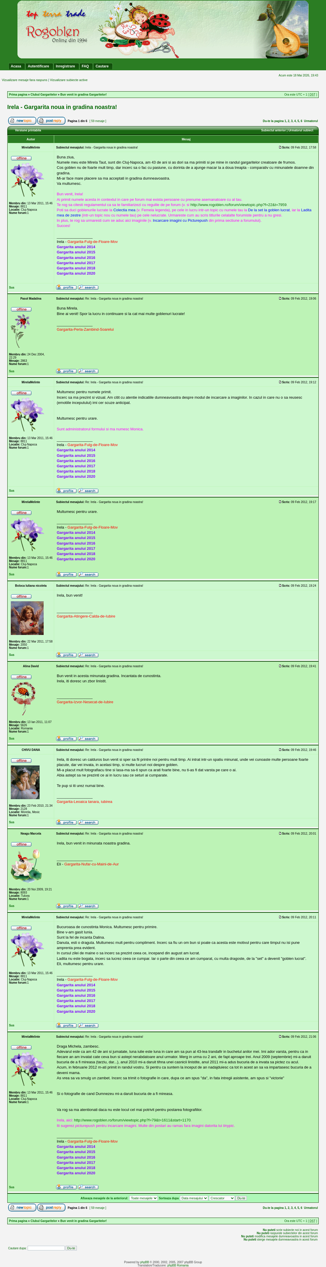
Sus (11, 287)
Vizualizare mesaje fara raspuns (24, 80)
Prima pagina (18, 94)
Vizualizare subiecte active (68, 80)
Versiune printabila (28, 130)
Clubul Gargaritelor (44, 94)
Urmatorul (311, 121)
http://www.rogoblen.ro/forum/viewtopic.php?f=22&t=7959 (238, 205)
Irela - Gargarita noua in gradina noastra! (62, 107)
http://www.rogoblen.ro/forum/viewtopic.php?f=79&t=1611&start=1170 (132, 1120)
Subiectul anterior (273, 130)
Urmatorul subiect (300, 130)
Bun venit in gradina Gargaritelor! (83, 94)
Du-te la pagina (273, 121)
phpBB (144, 1262)
